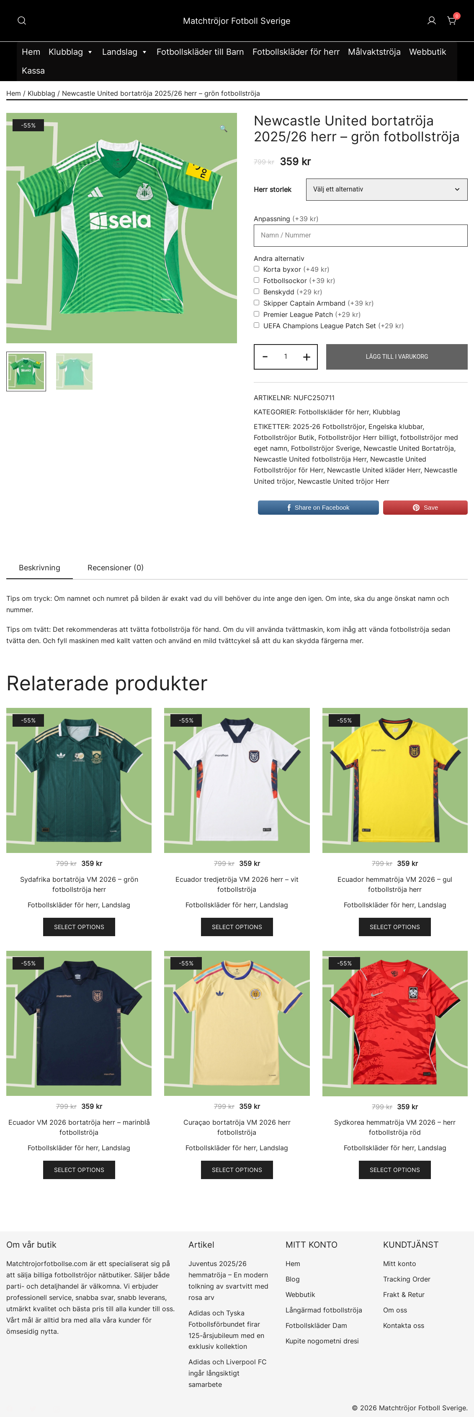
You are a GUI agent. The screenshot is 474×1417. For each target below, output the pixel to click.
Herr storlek (272, 190)
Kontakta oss (403, 1325)
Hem (31, 52)
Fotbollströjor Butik (284, 438)
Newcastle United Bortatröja (408, 448)
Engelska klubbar (395, 427)
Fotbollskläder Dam (316, 1325)
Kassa (33, 71)
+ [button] (307, 356)
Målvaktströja (374, 52)
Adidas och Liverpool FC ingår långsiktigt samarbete (227, 1373)
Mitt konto (399, 1263)
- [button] (265, 356)
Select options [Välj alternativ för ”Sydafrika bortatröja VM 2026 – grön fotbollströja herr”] (79, 926)
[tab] (39, 568)
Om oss (395, 1310)
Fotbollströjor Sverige (325, 448)
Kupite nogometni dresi (322, 1341)
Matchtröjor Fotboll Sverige (237, 21)
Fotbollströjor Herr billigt (357, 438)
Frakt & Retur (404, 1294)
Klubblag (71, 52)
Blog (293, 1279)
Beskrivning (39, 567)
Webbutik (427, 52)
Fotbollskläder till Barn (200, 52)
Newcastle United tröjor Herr (343, 481)
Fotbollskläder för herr (296, 52)
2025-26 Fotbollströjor (329, 427)
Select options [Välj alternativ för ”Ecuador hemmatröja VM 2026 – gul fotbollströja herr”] (395, 926)
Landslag (125, 52)
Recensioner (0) (116, 567)
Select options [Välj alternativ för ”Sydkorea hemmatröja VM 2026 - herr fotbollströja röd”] (395, 1169)
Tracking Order (406, 1279)
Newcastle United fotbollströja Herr (310, 459)
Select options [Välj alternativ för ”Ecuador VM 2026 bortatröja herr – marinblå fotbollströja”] (79, 1169)
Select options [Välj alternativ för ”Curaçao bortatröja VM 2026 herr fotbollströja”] (237, 1169)
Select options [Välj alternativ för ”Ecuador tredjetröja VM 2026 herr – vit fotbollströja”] (237, 926)
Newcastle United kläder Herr (373, 470)
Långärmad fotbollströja (324, 1310)
